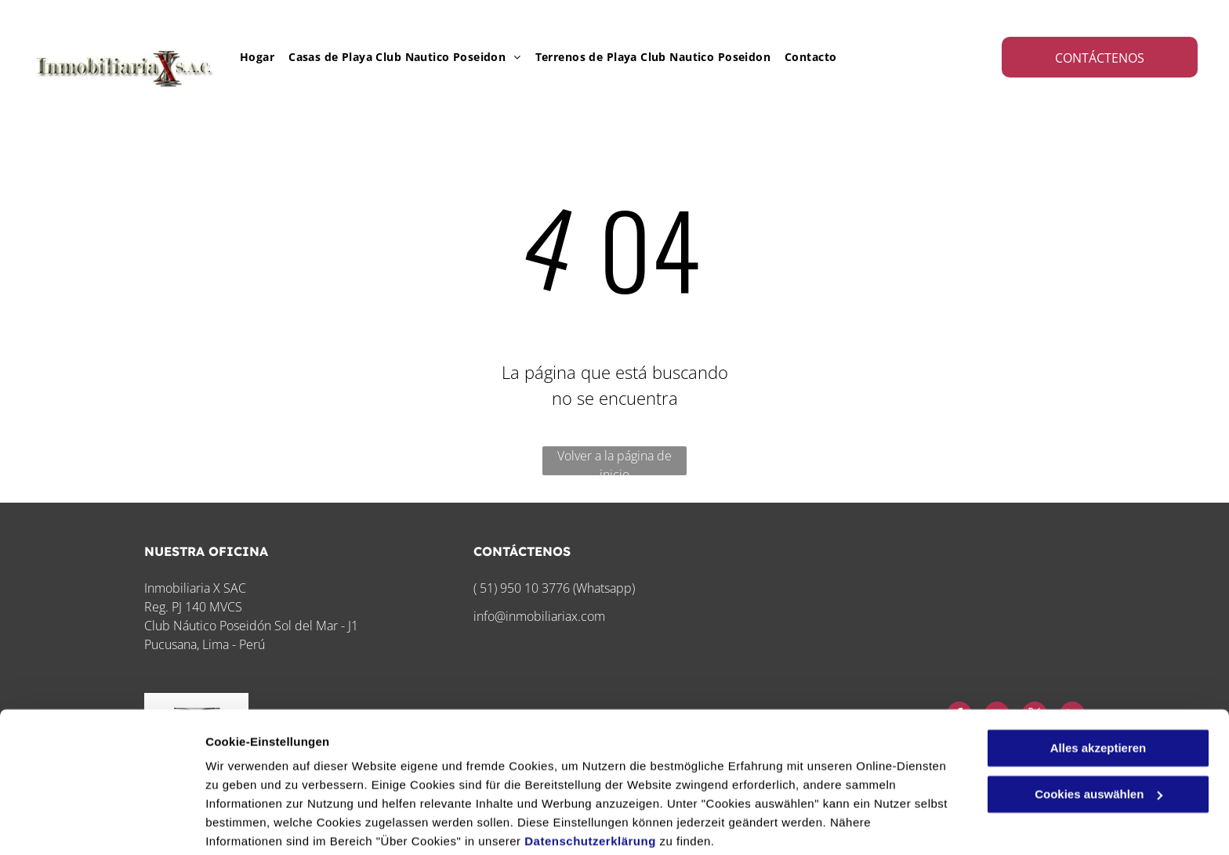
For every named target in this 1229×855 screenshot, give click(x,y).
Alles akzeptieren (1098, 687)
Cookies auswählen (260, 824)
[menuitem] (250, 57)
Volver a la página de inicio (614, 461)
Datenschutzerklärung (590, 781)
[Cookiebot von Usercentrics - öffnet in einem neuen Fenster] (101, 824)
